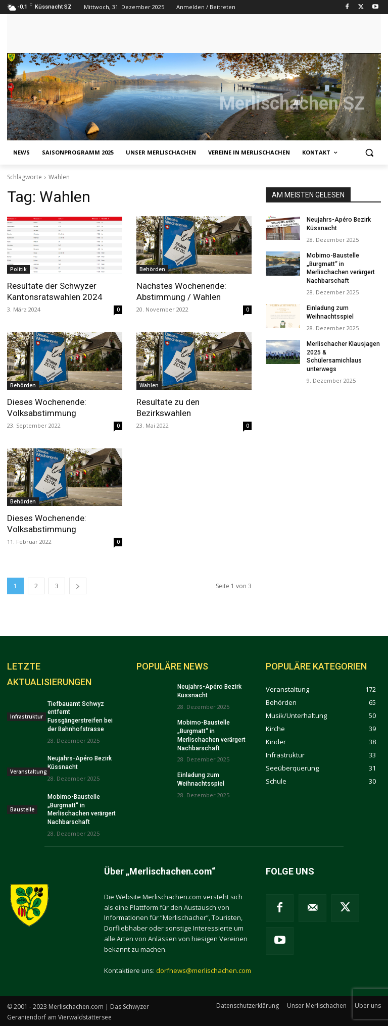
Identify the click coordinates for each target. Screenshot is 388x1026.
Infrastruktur (26, 716)
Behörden (152, 269)
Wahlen (149, 385)
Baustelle (22, 808)
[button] (369, 153)
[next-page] (77, 586)
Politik (18, 269)
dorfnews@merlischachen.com (203, 969)
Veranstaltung (28, 771)
